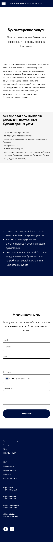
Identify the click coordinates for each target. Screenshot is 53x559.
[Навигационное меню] (4, 3)
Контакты (7, 474)
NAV (5, 462)
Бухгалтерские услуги (11, 441)
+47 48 (6, 490)
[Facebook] (5, 530)
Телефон (7, 372)
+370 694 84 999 (10, 516)
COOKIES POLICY (10, 478)
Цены (5, 449)
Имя (5, 356)
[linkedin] (12, 530)
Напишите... (8, 388)
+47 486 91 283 (10, 507)
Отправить (26, 413)
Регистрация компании (11, 445)
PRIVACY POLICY (9, 453)
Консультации (8, 466)
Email (5, 340)
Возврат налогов (9, 470)
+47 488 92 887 (10, 499)
